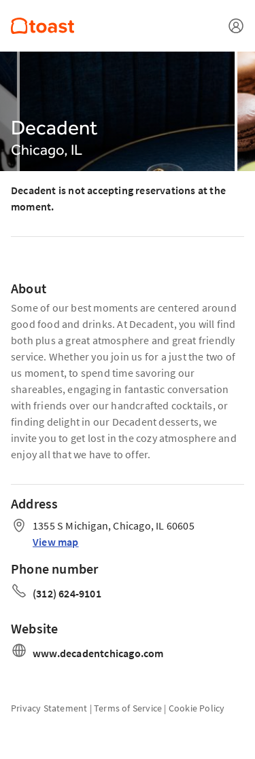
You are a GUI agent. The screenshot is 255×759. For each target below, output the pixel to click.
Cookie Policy (197, 708)
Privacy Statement (49, 708)
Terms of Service (128, 708)
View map (56, 542)
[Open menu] (236, 26)
